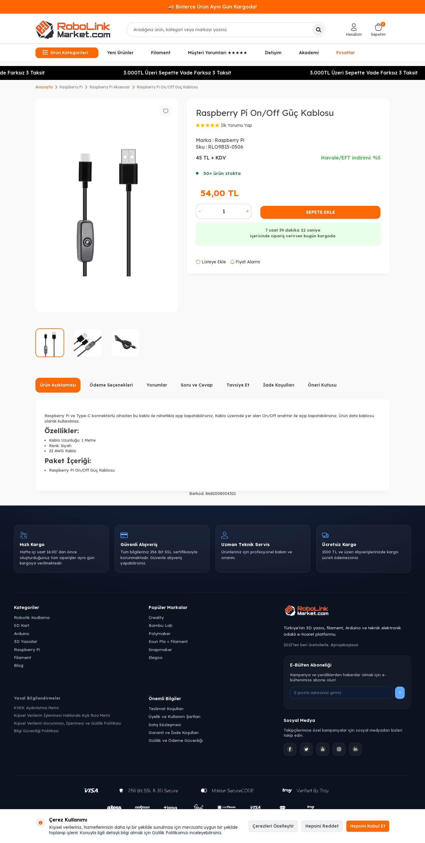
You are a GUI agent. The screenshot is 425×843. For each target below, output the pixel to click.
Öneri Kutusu (322, 385)
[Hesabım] (354, 29)
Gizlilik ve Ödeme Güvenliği (176, 740)
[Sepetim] (378, 29)
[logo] (73, 30)
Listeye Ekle (211, 262)
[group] (106, 205)
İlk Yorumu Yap (236, 125)
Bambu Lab (161, 625)
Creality (156, 617)
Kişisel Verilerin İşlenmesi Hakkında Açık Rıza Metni (62, 715)
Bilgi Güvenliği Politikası (36, 730)
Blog (18, 665)
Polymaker (159, 633)
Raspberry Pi (71, 87)
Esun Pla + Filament (168, 641)
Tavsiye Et (237, 385)
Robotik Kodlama (32, 617)
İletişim (273, 52)
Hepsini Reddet (322, 826)
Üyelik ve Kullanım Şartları (174, 716)
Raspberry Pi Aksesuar (110, 87)
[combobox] (226, 29)
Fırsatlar (345, 52)
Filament (160, 52)
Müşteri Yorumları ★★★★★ (217, 52)
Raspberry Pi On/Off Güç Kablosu (167, 87)
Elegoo (156, 657)
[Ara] (318, 30)
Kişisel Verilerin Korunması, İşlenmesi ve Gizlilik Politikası (67, 723)
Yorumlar (157, 385)
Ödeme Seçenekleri (111, 385)
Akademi (309, 52)
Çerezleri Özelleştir (273, 826)
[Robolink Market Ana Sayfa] (347, 611)
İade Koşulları (278, 385)
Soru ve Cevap (197, 385)
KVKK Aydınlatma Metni (36, 707)
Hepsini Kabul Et (367, 826)
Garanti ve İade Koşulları (174, 732)
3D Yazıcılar (25, 641)
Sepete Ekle (320, 212)
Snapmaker (160, 649)
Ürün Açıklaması (58, 385)
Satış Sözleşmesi (165, 724)
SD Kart (21, 625)
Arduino (21, 633)
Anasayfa (44, 87)
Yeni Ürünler (120, 52)
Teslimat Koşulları (166, 708)
